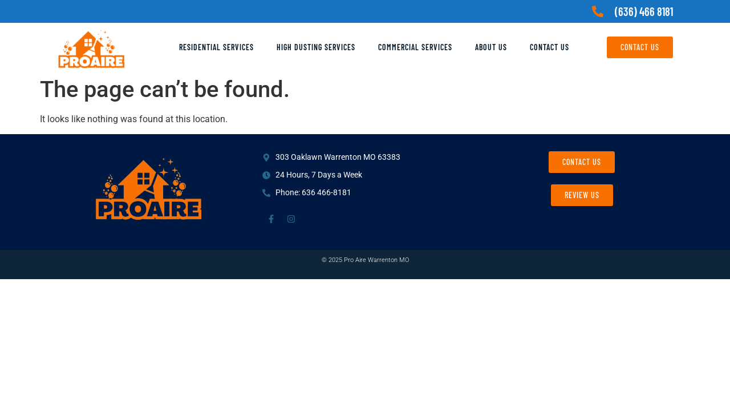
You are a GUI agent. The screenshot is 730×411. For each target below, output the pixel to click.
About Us (491, 47)
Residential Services (216, 47)
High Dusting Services (316, 47)
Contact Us (549, 47)
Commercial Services (415, 47)
